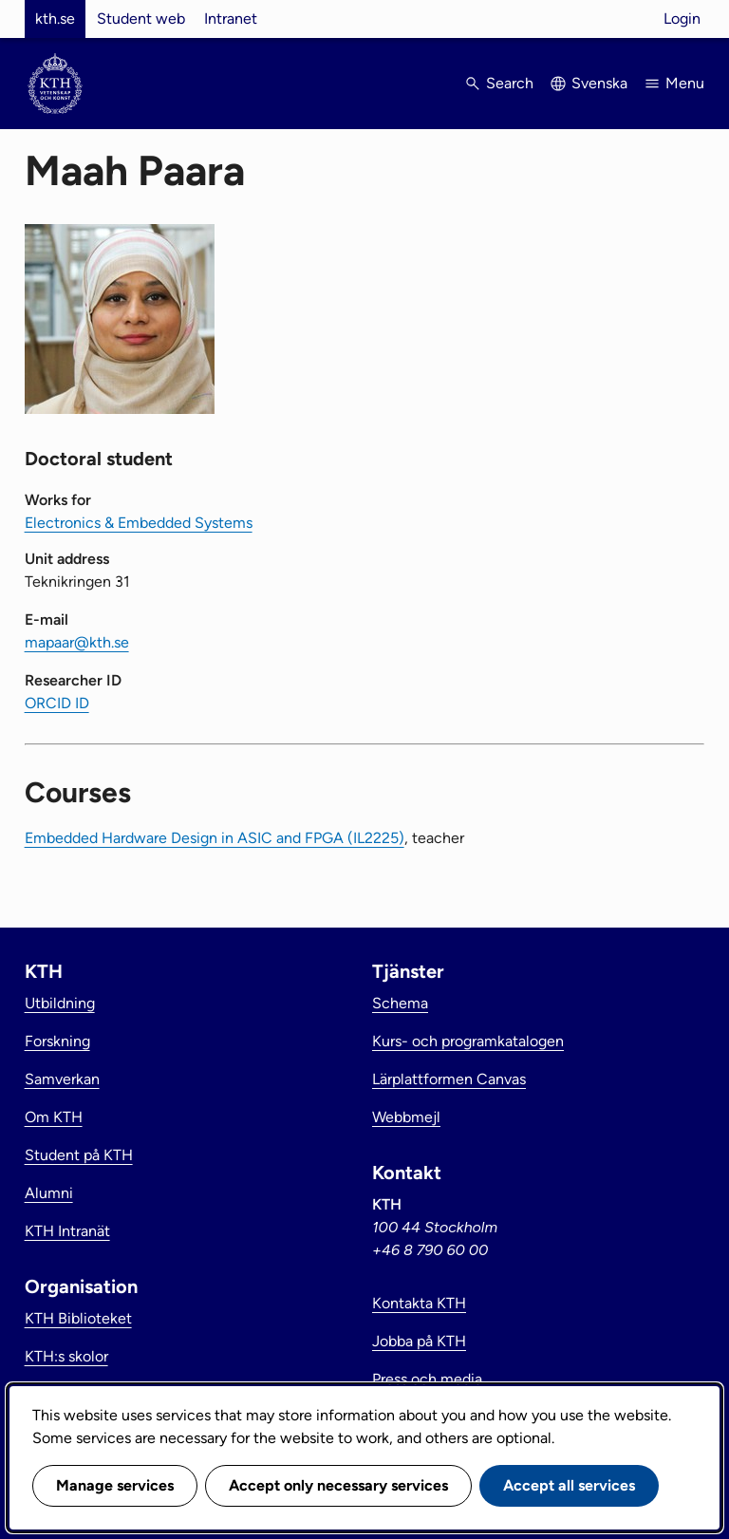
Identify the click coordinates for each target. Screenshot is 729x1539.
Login (682, 18)
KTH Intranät (67, 1231)
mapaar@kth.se (77, 642)
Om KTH (54, 1117)
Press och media (427, 1379)
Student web (141, 18)
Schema (400, 1003)
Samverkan (62, 1079)
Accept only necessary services (338, 1485)
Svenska (599, 83)
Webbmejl (406, 1117)
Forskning (57, 1041)
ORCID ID (57, 703)
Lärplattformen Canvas (449, 1079)
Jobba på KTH (419, 1341)
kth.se (55, 18)
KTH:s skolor (66, 1356)
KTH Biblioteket (78, 1318)
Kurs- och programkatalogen (468, 1041)
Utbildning (60, 1003)
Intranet (230, 18)
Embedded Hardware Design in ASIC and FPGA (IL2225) (214, 838)
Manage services (115, 1485)
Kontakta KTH (419, 1303)
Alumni (49, 1193)
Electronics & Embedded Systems (138, 523)
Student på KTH (79, 1155)
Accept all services (569, 1485)
